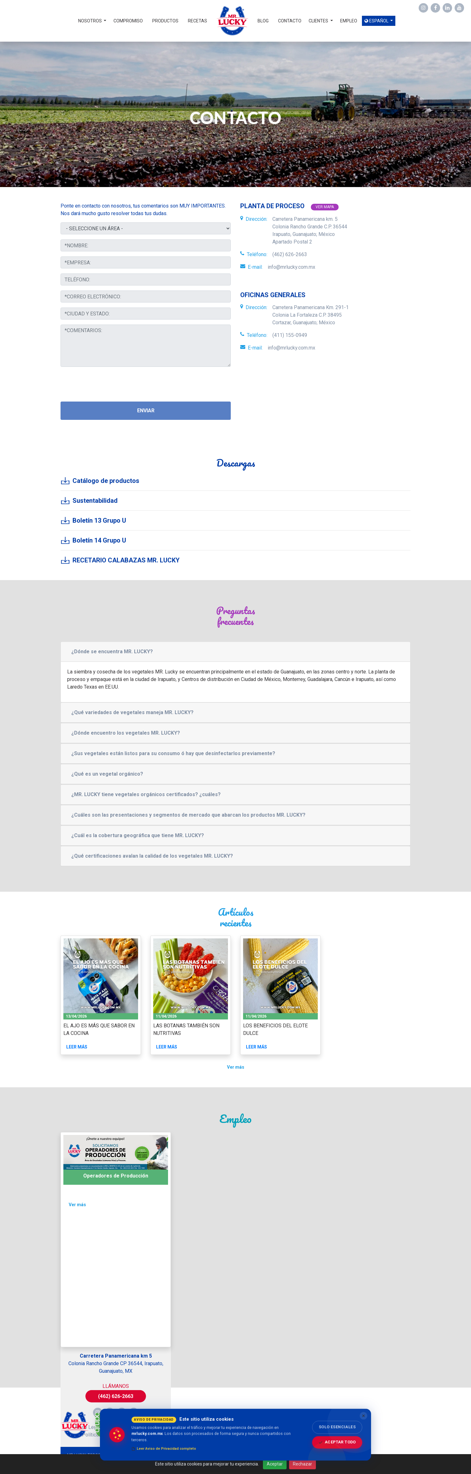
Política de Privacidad (132, 1427)
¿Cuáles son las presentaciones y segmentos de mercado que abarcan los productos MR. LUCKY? (188, 815)
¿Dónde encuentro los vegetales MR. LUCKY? (125, 733)
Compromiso (128, 20)
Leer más (76, 1046)
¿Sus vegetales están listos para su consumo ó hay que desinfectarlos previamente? (173, 753)
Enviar (145, 411)
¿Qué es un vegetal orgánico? (107, 774)
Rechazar (302, 1463)
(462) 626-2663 (115, 1396)
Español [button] (376, 20)
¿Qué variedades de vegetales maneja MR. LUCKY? (132, 712)
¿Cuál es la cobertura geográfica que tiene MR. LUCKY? (137, 835)
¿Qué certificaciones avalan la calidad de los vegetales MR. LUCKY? (152, 856)
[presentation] (108, 384)
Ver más (235, 1067)
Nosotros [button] (90, 20)
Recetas (197, 20)
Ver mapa (325, 207)
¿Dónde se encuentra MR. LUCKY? (112, 652)
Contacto (289, 20)
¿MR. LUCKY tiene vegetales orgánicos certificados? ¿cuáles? (146, 794)
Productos (165, 20)
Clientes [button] (319, 20)
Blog (263, 20)
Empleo (348, 20)
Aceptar (275, 1463)
